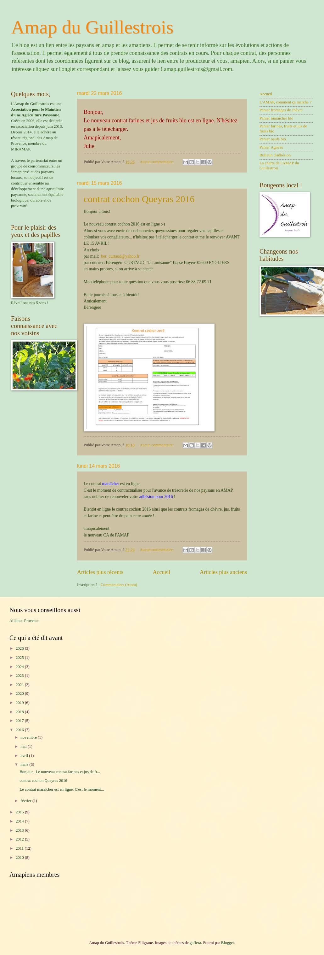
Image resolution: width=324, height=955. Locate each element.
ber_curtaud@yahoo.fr (120, 256)
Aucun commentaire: (157, 162)
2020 (20, 693)
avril (24, 755)
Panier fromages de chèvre (281, 110)
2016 (20, 730)
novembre (29, 737)
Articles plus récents (100, 572)
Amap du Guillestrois (92, 27)
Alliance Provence (24, 620)
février (26, 801)
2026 (20, 648)
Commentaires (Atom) (119, 585)
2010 (20, 857)
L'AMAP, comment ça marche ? (285, 102)
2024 (20, 667)
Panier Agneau (271, 147)
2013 (20, 830)
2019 (20, 702)
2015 (20, 812)
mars (24, 764)
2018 (20, 712)
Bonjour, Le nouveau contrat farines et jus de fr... (60, 772)
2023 (20, 675)
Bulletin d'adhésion (275, 155)
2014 (20, 821)
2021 (20, 685)
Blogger (227, 942)
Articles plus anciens (223, 572)
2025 (20, 657)
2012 (20, 839)
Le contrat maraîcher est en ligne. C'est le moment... (62, 789)
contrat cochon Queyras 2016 (139, 199)
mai (24, 746)
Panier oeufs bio (273, 139)
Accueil (161, 572)
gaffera (195, 942)
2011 (20, 848)
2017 (20, 720)
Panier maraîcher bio (276, 118)
